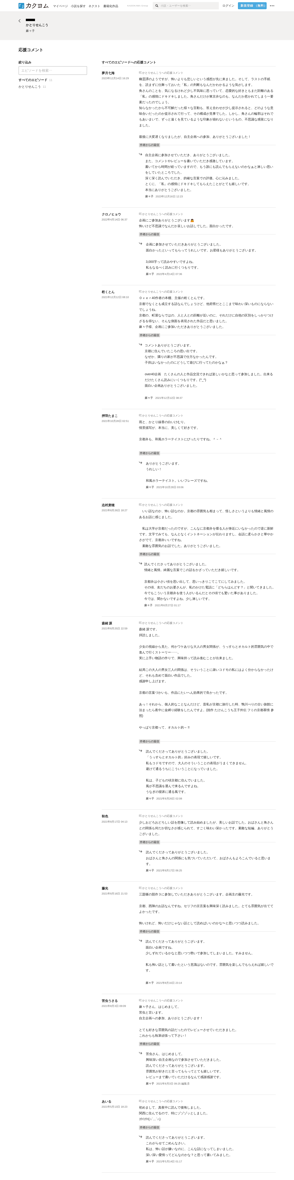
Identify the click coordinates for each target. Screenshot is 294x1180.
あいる (106, 1101)
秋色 (105, 816)
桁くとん (108, 292)
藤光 (105, 888)
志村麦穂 (108, 505)
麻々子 (149, 196)
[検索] (157, 5)
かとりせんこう (151, 72)
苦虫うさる (110, 1001)
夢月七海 (108, 73)
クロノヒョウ (111, 214)
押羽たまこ (110, 416)
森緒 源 (107, 623)
